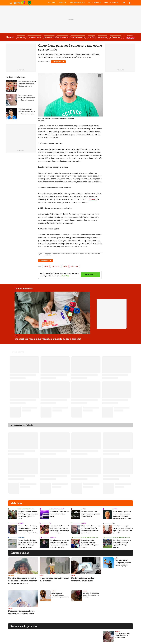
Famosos (20, 521)
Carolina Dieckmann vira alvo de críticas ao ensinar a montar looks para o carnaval (22, 578)
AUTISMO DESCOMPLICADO (77, 3)
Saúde (46, 266)
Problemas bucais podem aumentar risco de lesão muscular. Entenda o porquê (123, 561)
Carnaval (11, 573)
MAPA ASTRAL (52, 3)
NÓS (114, 521)
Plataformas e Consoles (56, 506)
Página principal (19, 2)
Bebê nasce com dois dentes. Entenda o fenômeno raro (122, 633)
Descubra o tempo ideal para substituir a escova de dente (21, 609)
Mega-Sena (21, 535)
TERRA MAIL (62, 3)
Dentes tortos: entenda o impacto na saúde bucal (82, 577)
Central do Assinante (111, 3)
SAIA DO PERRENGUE (94, 3)
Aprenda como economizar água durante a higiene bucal (60, 593)
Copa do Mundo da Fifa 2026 (26, 506)
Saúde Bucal (74, 266)
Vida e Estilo (55, 266)
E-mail (124, 3)
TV (50, 521)
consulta (93, 199)
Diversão (117, 629)
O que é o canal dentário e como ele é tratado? (54, 577)
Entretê (115, 506)
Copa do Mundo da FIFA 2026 (29, 3)
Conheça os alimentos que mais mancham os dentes (91, 593)
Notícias (83, 506)
